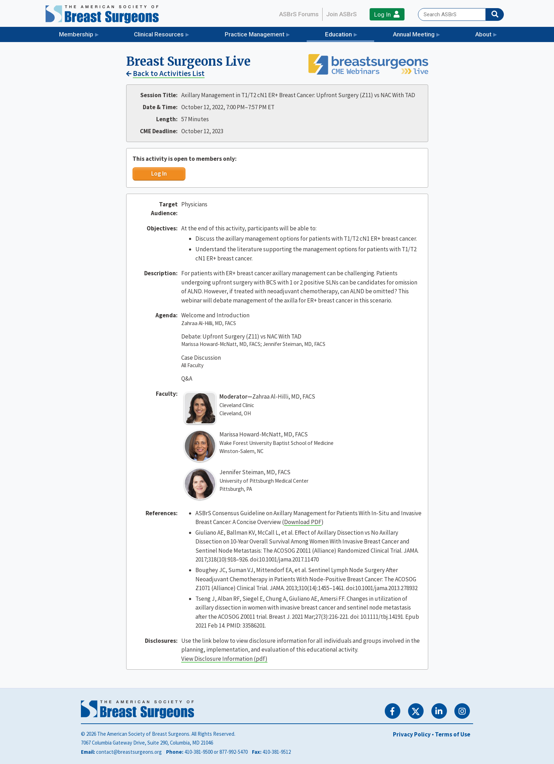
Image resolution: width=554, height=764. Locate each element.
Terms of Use (452, 734)
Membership (76, 34)
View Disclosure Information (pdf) (224, 659)
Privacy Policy (412, 734)
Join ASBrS (341, 14)
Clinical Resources (159, 34)
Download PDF (303, 522)
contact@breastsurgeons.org (129, 751)
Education (349, 34)
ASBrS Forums (299, 14)
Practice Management (254, 34)
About (483, 34)
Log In (387, 14)
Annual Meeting (414, 34)
